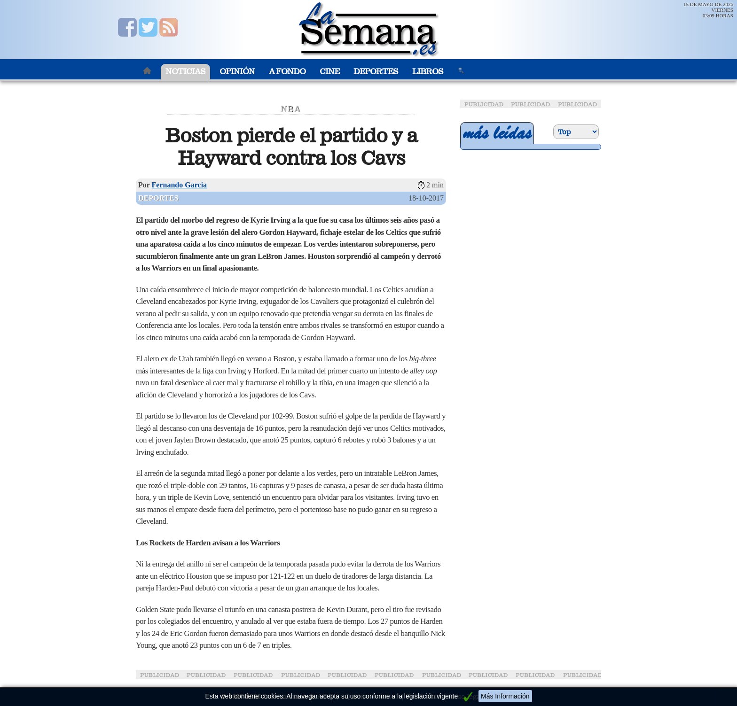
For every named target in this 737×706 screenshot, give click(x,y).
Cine (329, 71)
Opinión (237, 71)
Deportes (375, 71)
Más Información (505, 696)
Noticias (185, 71)
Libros (427, 71)
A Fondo (287, 71)
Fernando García (179, 185)
